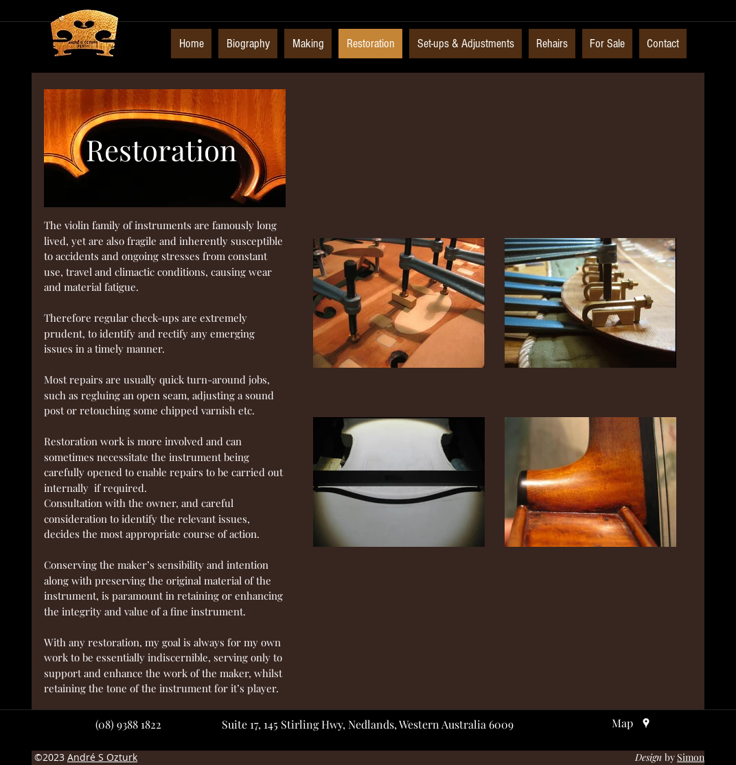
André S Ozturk (102, 757)
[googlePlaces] (646, 723)
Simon (690, 757)
